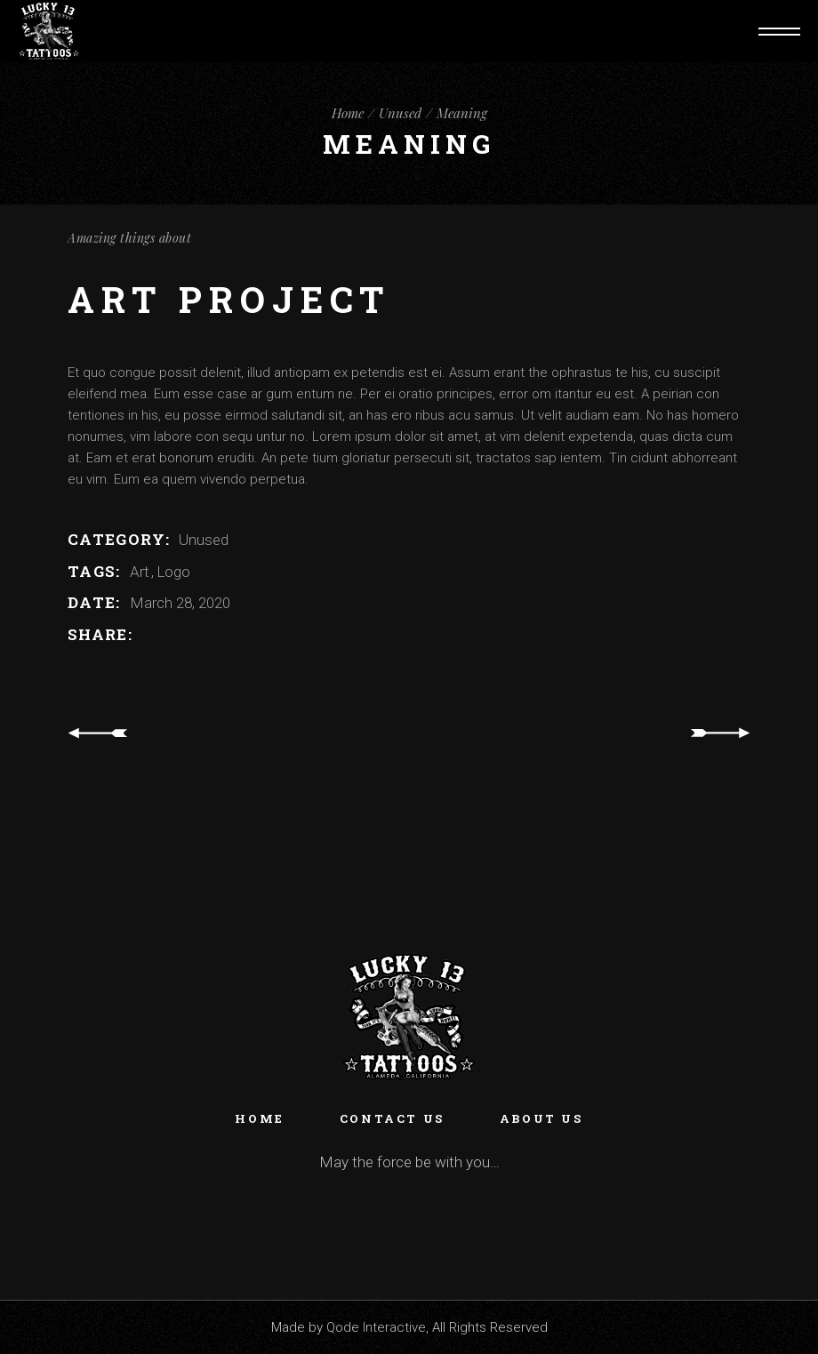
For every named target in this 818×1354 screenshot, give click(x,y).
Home (259, 1118)
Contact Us (392, 1118)
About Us (541, 1118)
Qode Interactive (376, 1327)
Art (141, 572)
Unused (204, 540)
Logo (173, 572)
